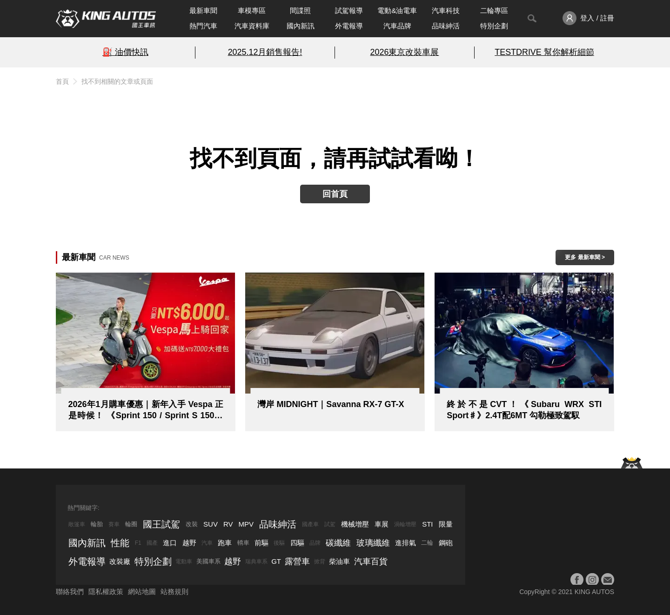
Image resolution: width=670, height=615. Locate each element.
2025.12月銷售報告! (265, 52)
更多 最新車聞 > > (585, 259)
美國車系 (208, 561)
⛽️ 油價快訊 (125, 52)
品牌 (315, 543)
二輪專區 (494, 10)
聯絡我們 (70, 591)
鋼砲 (446, 543)
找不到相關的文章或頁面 (117, 81)
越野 (189, 543)
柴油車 (339, 561)
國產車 (310, 524)
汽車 (207, 543)
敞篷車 (76, 524)
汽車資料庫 (251, 26)
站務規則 (174, 591)
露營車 (297, 561)
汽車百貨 (371, 561)
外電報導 (349, 26)
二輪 (427, 542)
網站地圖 (142, 591)
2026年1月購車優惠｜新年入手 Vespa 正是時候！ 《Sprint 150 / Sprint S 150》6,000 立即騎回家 (145, 410)
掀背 (319, 561)
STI (427, 524)
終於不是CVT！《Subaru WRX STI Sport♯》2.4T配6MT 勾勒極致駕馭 (524, 410)
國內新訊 (301, 26)
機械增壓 (355, 524)
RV (228, 524)
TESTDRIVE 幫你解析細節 (544, 52)
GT (276, 561)
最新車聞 (203, 10)
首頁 (62, 81)
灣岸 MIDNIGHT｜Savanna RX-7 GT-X (330, 404)
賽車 (114, 524)
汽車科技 (446, 10)
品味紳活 (446, 26)
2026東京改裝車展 (404, 52)
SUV (210, 524)
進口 (170, 543)
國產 (152, 543)
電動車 (183, 561)
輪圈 (131, 524)
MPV (246, 524)
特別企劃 (494, 26)
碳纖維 (338, 543)
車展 (382, 524)
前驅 (261, 543)
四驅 (297, 543)
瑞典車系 (256, 561)
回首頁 (335, 194)
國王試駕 (161, 524)
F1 (138, 543)
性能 (120, 543)
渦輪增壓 (405, 524)
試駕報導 (349, 10)
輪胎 (97, 524)
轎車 (243, 542)
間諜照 (300, 10)
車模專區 (252, 10)
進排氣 (405, 543)
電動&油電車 (397, 10)
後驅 (279, 543)
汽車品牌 (397, 26)
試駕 (329, 524)
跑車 (225, 543)
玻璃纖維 (373, 543)
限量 (446, 524)
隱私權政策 (105, 591)
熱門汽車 (203, 26)
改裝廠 (119, 561)
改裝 (192, 524)
